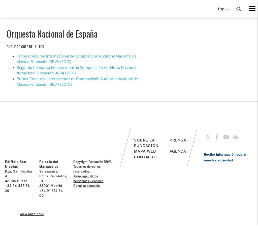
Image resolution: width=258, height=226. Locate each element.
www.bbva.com (32, 214)
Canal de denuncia (86, 186)
